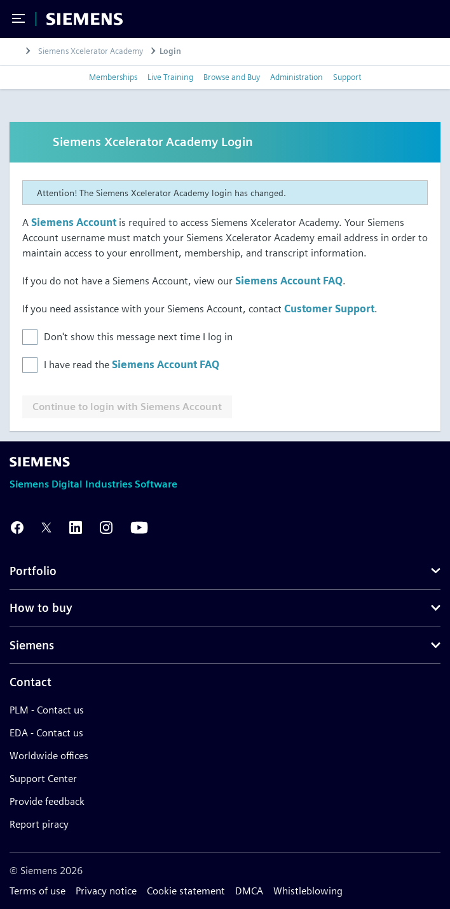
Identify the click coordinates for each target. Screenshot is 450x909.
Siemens (32, 645)
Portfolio (33, 571)
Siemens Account (73, 222)
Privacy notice (106, 891)
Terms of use (37, 891)
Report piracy (39, 824)
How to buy (41, 607)
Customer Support (329, 309)
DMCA (249, 891)
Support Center (43, 779)
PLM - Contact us (47, 710)
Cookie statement (186, 891)
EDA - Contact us (46, 733)
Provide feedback (47, 801)
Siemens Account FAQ (289, 281)
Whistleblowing (308, 891)
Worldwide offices (49, 756)
